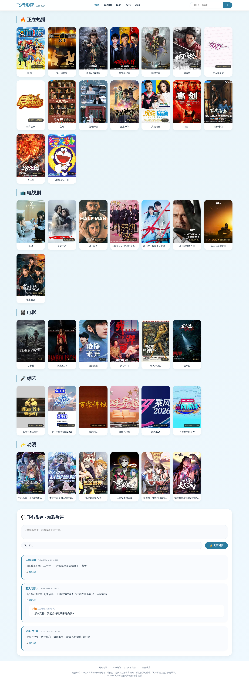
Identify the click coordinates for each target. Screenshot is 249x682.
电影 (118, 5)
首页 (97, 5)
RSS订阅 (117, 667)
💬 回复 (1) (31, 600)
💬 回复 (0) (31, 572)
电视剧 (108, 5)
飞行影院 (31, 5)
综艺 (128, 5)
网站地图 (103, 667)
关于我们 (131, 667)
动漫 (137, 5)
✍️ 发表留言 (216, 545)
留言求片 (146, 667)
